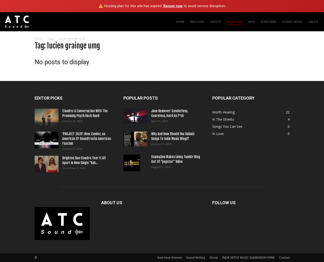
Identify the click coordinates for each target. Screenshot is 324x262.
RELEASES (197, 21)
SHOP (251, 21)
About (213, 258)
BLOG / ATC (234, 21)
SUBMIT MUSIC (292, 21)
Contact (284, 258)
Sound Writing (195, 258)
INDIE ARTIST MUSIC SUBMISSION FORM (248, 258)
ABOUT (313, 21)
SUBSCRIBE (268, 21)
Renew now (173, 6)
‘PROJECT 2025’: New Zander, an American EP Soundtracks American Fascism (86, 138)
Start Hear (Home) (169, 258)
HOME (180, 21)
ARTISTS (215, 21)
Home (39, 39)
